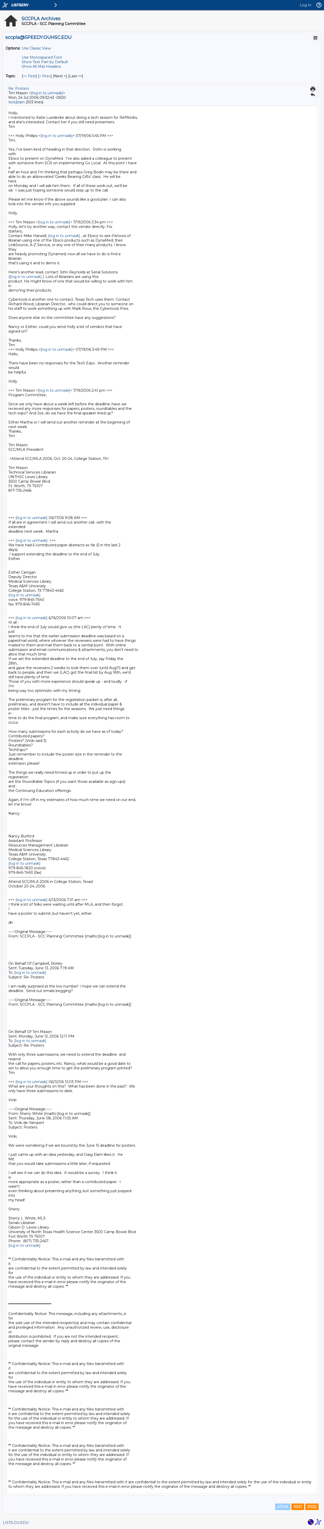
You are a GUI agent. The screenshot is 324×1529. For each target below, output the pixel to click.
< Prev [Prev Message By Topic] (45, 76)
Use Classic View (36, 48)
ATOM (282, 1506)
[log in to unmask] (47, 93)
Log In (305, 5)
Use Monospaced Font (42, 57)
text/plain (16, 102)
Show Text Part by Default (45, 62)
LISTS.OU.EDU (16, 1522)
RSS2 (312, 1506)
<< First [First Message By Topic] (29, 76)
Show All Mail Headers (41, 66)
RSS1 (297, 1506)
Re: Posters (18, 88)
